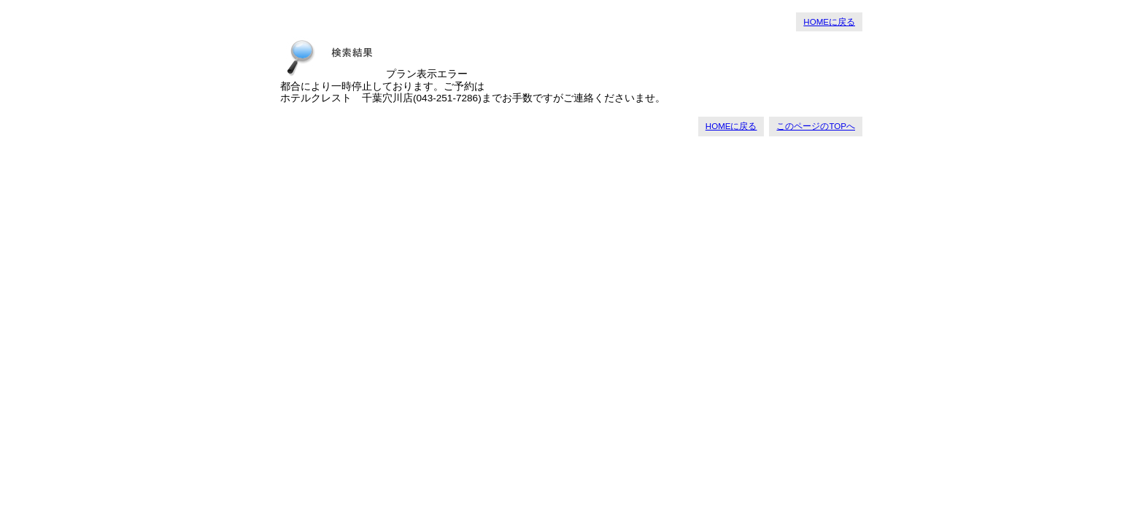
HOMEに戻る (829, 22)
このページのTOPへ (815, 126)
